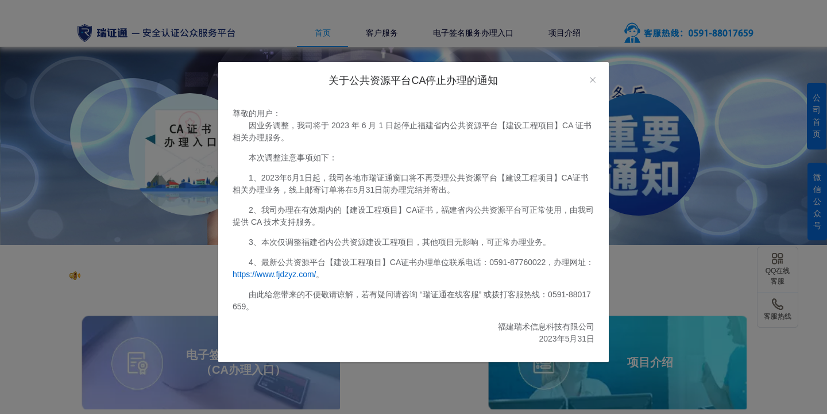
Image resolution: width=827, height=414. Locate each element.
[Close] (592, 80)
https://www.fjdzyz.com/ (274, 274)
